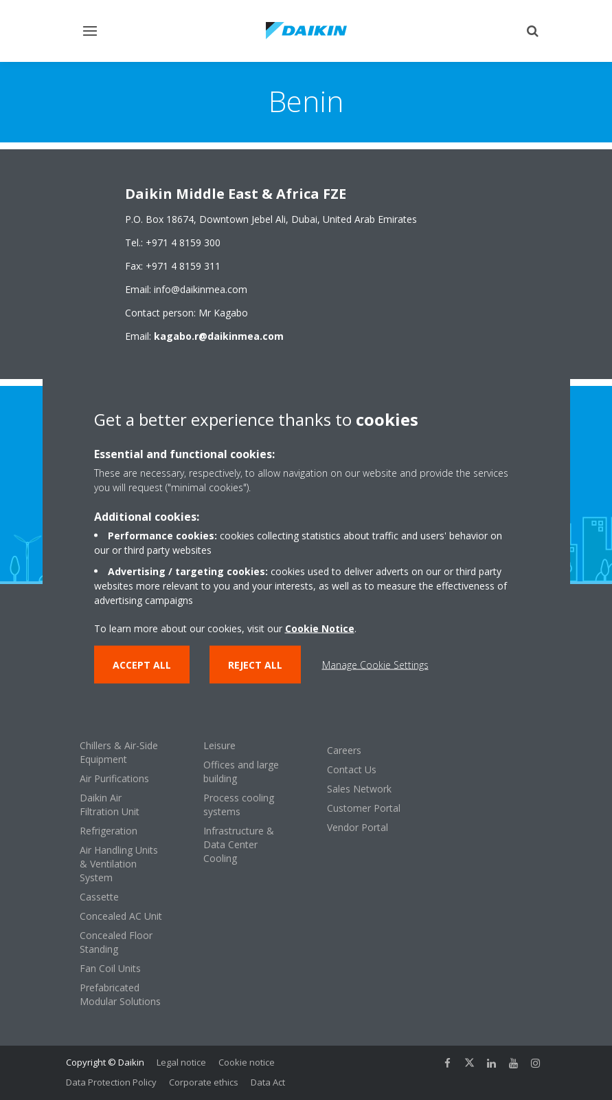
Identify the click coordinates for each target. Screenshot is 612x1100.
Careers (344, 750)
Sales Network (359, 788)
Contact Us (351, 769)
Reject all (255, 664)
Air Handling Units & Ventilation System (119, 863)
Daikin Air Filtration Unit (109, 804)
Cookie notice (246, 1062)
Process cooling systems (238, 804)
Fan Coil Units (110, 968)
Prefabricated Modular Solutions (120, 994)
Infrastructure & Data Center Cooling (238, 844)
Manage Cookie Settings (375, 664)
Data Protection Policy (111, 1082)
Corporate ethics (203, 1082)
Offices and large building (241, 771)
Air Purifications (114, 778)
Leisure (219, 745)
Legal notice (181, 1062)
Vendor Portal (357, 827)
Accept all (142, 664)
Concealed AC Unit (121, 916)
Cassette (99, 896)
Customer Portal (363, 808)
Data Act (268, 1082)
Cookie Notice (319, 627)
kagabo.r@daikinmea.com (219, 336)
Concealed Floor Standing (116, 942)
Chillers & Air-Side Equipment (119, 752)
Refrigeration (108, 830)
